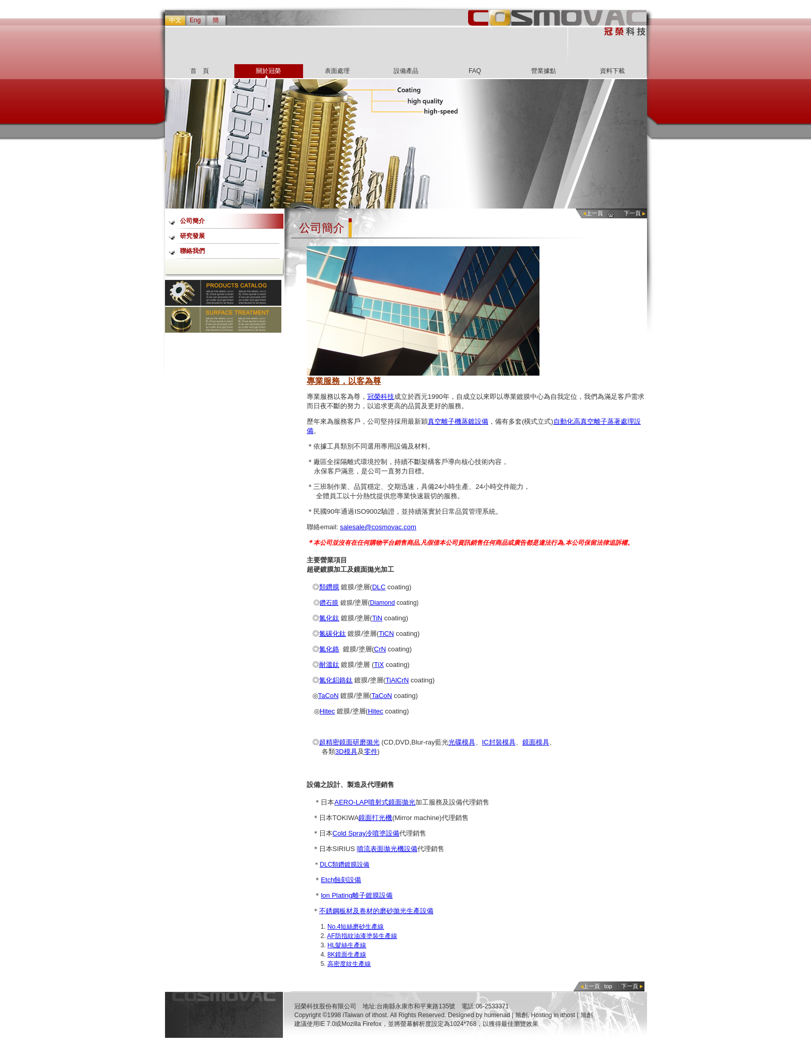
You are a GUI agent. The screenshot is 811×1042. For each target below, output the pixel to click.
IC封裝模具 (499, 742)
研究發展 (192, 236)
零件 (371, 751)
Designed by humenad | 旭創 (488, 1015)
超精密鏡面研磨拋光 (349, 742)
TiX (379, 664)
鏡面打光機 (375, 818)
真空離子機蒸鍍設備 (458, 421)
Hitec (327, 711)
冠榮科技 (380, 396)
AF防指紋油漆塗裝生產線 (362, 936)
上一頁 (594, 213)
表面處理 (337, 71)
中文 (175, 20)
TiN (377, 618)
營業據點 (543, 71)
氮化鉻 (329, 649)
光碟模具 (461, 742)
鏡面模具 (535, 742)
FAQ (475, 71)
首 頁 (199, 71)
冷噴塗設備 (382, 833)
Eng (195, 20)
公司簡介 (192, 221)
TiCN (386, 633)
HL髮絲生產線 (346, 945)
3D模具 (346, 751)
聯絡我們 (192, 251)
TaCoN (328, 695)
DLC (378, 587)
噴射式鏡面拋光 (391, 802)
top (608, 986)
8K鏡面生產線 (346, 954)
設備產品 (406, 71)
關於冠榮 (268, 71)
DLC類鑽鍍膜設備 (344, 864)
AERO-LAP (351, 802)
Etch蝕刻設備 (341, 880)
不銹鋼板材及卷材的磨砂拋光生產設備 (376, 911)
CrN (380, 649)
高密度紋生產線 (349, 963)
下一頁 (632, 213)
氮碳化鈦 (332, 633)
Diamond (382, 602)
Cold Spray (349, 833)
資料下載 (612, 71)
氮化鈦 (329, 618)
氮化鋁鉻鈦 (336, 680)
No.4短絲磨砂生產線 (355, 926)
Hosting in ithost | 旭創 (562, 1015)
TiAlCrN (397, 680)
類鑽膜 (329, 587)
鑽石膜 (329, 602)
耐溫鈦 (329, 664)
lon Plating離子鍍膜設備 (357, 895)
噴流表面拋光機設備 (387, 849)
